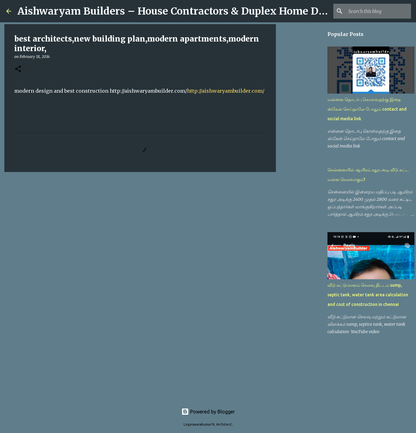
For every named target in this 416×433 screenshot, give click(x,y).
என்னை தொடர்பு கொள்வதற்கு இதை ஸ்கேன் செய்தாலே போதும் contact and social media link (367, 109)
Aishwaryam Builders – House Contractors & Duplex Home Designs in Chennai (212, 11)
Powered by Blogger (208, 411)
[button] (18, 69)
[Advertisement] (140, 224)
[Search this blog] (378, 11)
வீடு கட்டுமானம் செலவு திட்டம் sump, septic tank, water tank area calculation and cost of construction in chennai (367, 295)
